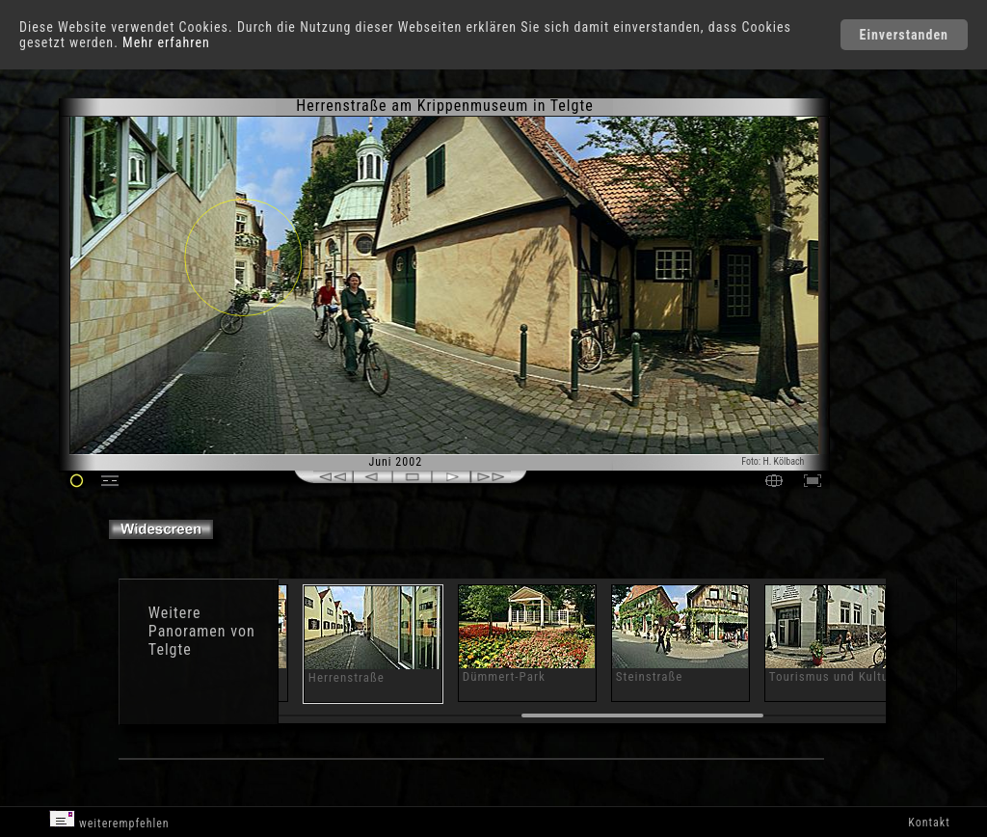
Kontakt (928, 822)
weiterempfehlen (109, 820)
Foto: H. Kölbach (772, 461)
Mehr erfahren (166, 42)
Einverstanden (904, 34)
